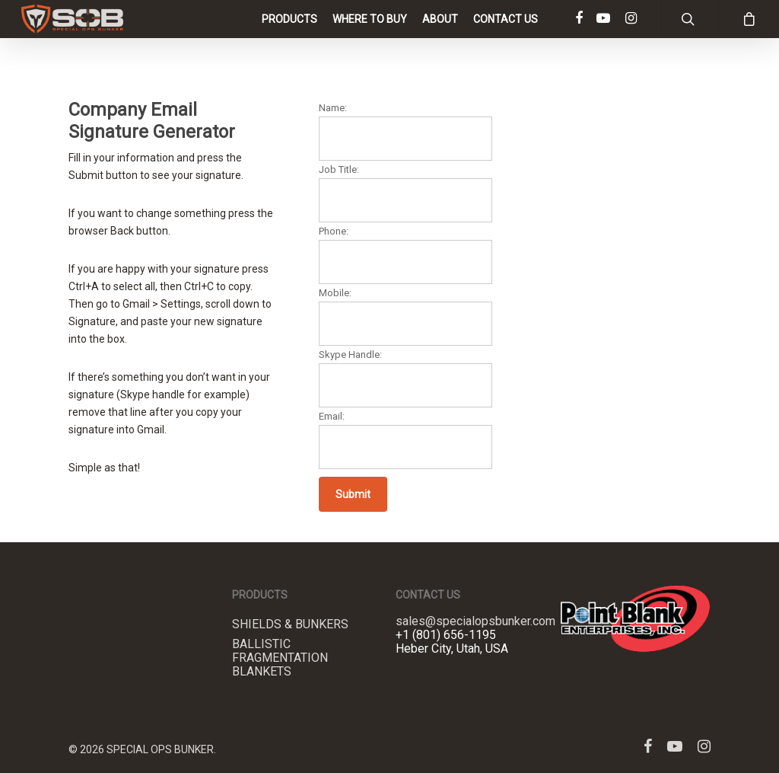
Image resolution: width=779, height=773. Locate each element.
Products (289, 34)
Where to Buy (369, 34)
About (440, 34)
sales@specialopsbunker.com (475, 621)
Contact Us (505, 34)
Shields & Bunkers (290, 624)
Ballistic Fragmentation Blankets (280, 658)
